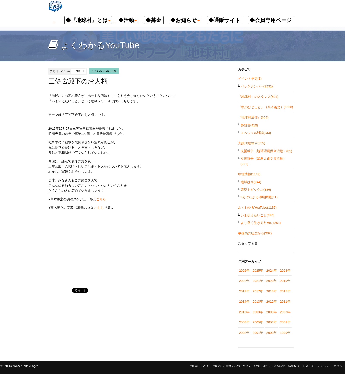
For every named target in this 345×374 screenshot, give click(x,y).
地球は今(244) (251, 182)
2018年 (244, 291)
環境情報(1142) (249, 174)
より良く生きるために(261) (261, 223)
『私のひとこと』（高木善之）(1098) (265, 107)
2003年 (285, 322)
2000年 (271, 333)
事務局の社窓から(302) (255, 233)
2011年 (285, 301)
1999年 (285, 333)
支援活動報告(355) (251, 143)
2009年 (258, 312)
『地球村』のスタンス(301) (258, 96)
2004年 (271, 322)
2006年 (244, 322)
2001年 (258, 333)
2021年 (258, 281)
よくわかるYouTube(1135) (257, 207)
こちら (101, 199)
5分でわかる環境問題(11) (259, 197)
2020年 (271, 281)
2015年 (285, 291)
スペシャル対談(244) (256, 133)
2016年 (271, 291)
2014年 (244, 301)
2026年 (244, 270)
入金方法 (308, 366)
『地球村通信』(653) (253, 117)
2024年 (271, 270)
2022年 (244, 281)
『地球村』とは (198, 366)
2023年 (285, 270)
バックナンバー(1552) (257, 86)
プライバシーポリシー (331, 366)
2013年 (258, 301)
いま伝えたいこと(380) (257, 215)
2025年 (258, 270)
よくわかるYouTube (104, 71)
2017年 (258, 291)
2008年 (271, 312)
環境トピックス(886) (256, 189)
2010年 (244, 312)
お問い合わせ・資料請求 (269, 366)
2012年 (271, 301)
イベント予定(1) (250, 78)
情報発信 (293, 366)
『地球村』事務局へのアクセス (231, 366)
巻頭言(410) (249, 125)
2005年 (258, 322)
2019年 (285, 281)
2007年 (285, 312)
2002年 (244, 333)
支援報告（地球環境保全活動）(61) (266, 151)
